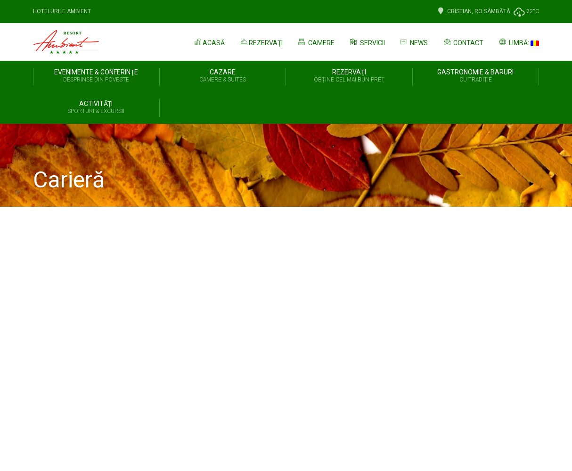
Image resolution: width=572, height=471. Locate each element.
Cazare (223, 76)
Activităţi (96, 108)
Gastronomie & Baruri (476, 76)
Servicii (367, 42)
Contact (462, 42)
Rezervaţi (261, 42)
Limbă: (518, 42)
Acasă (209, 42)
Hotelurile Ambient (62, 11)
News (413, 42)
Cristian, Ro (459, 11)
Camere (316, 42)
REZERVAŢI (349, 76)
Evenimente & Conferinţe (96, 76)
